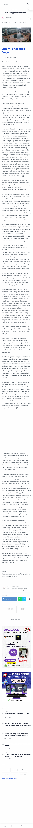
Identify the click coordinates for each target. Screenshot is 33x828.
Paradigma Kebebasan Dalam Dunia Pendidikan (17, 714)
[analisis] (6, 770)
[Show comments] (28, 826)
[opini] (7, 721)
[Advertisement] (16, 430)
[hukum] (23, 774)
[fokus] (14, 774)
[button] (4, 4)
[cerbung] (24, 770)
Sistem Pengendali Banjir (13, 50)
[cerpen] (6, 774)
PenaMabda (9, 821)
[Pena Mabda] (9, 17)
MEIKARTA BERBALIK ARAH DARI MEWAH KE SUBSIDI (18, 745)
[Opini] (7, 711)
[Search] (30, 4)
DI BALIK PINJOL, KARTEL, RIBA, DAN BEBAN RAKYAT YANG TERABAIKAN (18, 755)
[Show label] (9, 778)
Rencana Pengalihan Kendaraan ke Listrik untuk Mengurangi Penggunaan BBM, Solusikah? (17, 724)
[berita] (15, 770)
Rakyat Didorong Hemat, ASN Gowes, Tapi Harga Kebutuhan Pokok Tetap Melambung (17, 734)
